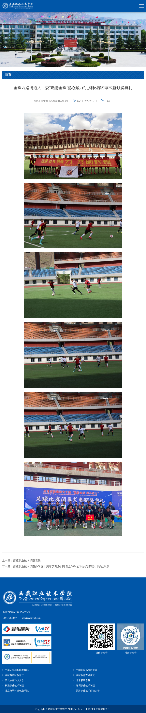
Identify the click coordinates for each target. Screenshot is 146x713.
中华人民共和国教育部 (17, 670)
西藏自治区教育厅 (14, 675)
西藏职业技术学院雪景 (27, 560)
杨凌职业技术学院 (14, 685)
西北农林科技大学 (14, 680)
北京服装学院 (83, 680)
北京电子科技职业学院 (17, 690)
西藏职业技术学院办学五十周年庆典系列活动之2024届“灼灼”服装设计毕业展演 (61, 566)
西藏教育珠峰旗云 (85, 675)
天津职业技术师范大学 (88, 690)
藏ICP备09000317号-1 (98, 709)
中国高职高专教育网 (86, 670)
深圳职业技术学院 (85, 685)
